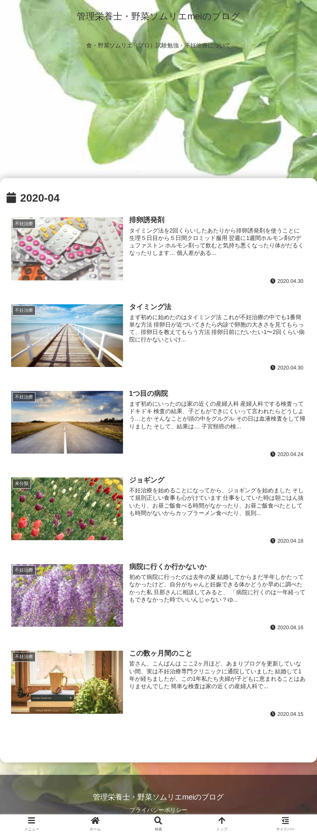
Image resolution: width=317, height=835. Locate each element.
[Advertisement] (158, 116)
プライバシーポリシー (158, 810)
